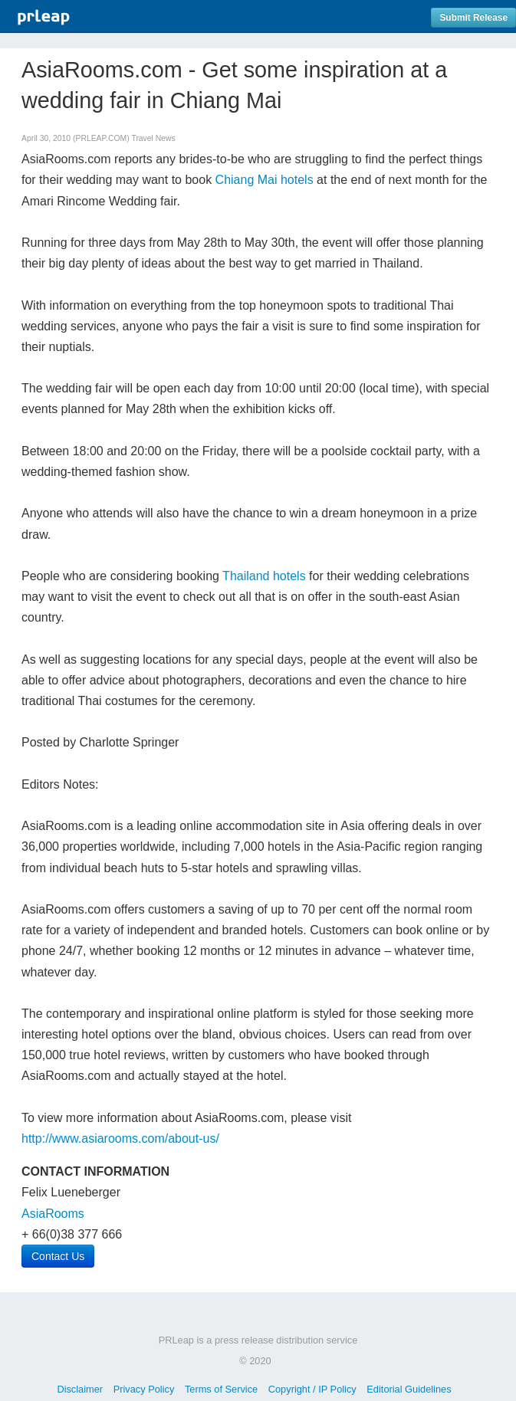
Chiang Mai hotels (264, 179)
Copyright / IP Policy (312, 1389)
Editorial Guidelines (408, 1389)
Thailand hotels (264, 575)
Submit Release (473, 17)
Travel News (153, 138)
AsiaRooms (52, 1213)
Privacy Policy (144, 1389)
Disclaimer (80, 1389)
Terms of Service (221, 1389)
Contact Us (57, 1256)
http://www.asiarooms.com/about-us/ (120, 1138)
